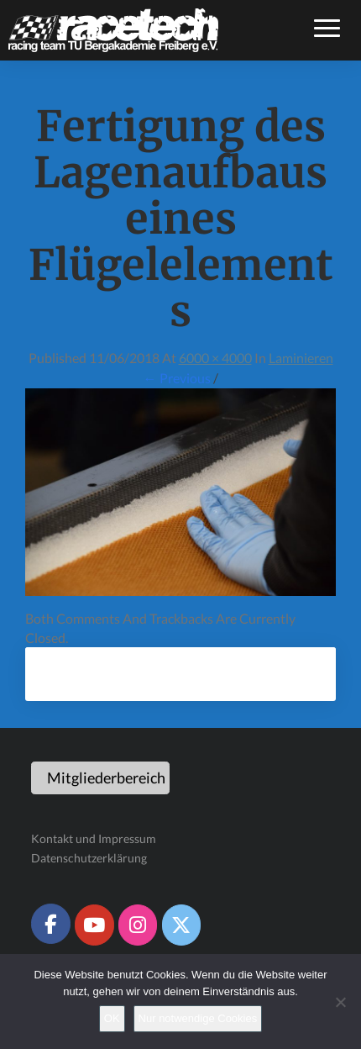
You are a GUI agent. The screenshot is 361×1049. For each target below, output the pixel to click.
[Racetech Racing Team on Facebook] (50, 924)
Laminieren (301, 358)
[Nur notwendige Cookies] (340, 1002)
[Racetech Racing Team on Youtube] (94, 924)
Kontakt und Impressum (93, 838)
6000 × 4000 (215, 358)
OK (112, 1018)
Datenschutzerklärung (89, 858)
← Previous (177, 378)
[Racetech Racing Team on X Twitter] (181, 924)
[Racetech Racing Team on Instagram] (137, 924)
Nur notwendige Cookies (198, 1018)
